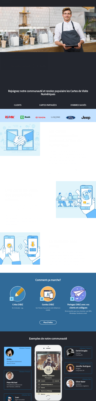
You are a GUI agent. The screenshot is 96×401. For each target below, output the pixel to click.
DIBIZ (7, 3)
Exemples (31, 8)
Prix (39, 8)
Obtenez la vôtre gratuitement (81, 8)
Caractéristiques (19, 8)
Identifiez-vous (60, 8)
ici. (22, 308)
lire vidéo (43, 66)
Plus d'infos (48, 322)
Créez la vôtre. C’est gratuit (20, 66)
